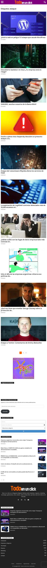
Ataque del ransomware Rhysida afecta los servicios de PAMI (22, 172)
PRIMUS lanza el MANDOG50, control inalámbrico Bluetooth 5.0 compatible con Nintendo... (18, 456)
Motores (3, 553)
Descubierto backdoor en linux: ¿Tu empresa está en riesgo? (21, 71)
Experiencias (26, 563)
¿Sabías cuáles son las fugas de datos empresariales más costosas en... (23, 241)
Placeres (3, 548)
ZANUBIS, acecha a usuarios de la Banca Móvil (18, 104)
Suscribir (5, 411)
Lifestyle (3, 555)
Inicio (2, 6)
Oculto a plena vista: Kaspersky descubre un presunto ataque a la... (21, 138)
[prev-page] (1, 480)
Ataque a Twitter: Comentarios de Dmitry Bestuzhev (21, 343)
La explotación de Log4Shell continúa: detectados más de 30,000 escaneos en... (23, 206)
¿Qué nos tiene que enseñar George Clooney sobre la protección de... (21, 309)
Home (12, 563)
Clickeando (3, 540)
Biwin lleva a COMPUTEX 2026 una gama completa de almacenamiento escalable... (16, 448)
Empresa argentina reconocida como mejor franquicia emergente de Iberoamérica (16, 440)
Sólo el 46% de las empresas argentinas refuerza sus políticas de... (21, 275)
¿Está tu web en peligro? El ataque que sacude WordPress (23, 37)
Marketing (3, 550)
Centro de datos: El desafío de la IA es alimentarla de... (17, 464)
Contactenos (19, 563)
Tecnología (3, 545)
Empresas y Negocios (6, 543)
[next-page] (3, 480)
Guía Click (33, 563)
